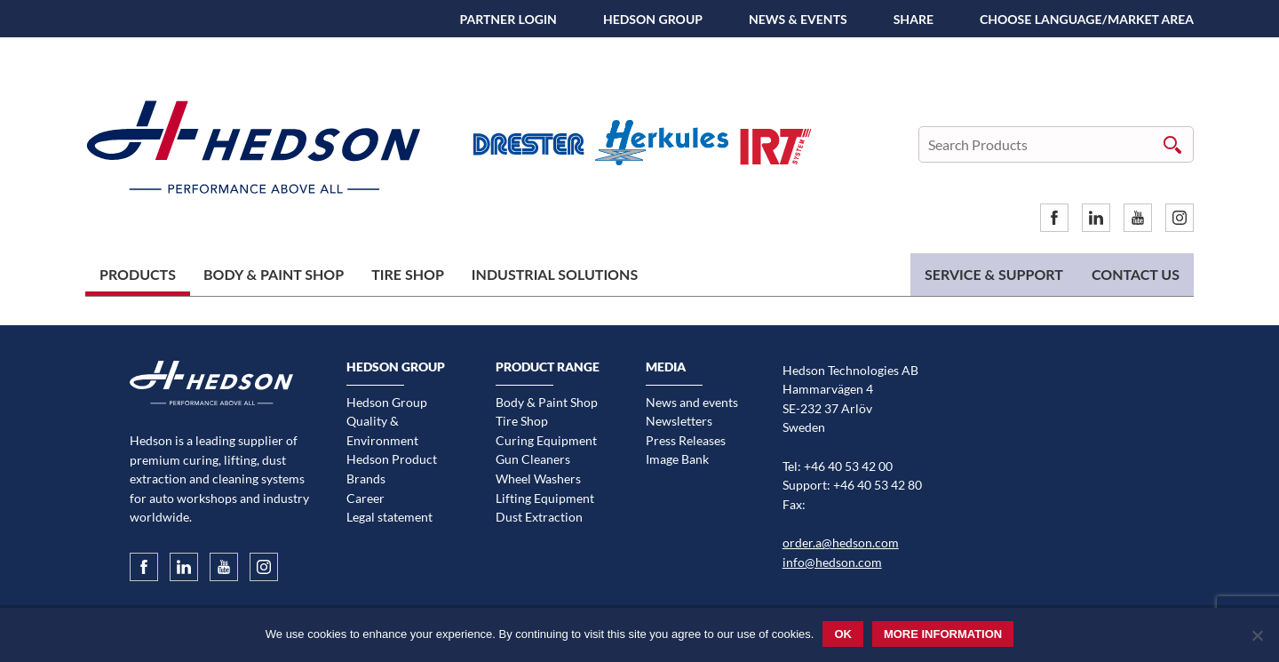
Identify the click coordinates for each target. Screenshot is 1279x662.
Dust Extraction (539, 516)
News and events (692, 402)
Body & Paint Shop (273, 274)
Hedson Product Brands (391, 468)
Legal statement (389, 516)
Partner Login (508, 19)
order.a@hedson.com (840, 542)
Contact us (1136, 274)
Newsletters (679, 420)
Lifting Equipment (545, 498)
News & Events (798, 19)
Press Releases (686, 440)
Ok (843, 634)
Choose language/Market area (1087, 19)
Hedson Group (653, 19)
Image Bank (677, 459)
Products (137, 274)
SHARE (913, 19)
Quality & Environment (382, 430)
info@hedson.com (832, 562)
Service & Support (994, 274)
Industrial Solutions (555, 274)
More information (943, 634)
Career (365, 498)
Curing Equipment (546, 440)
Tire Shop (407, 274)
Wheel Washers (538, 478)
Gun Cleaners (533, 459)
